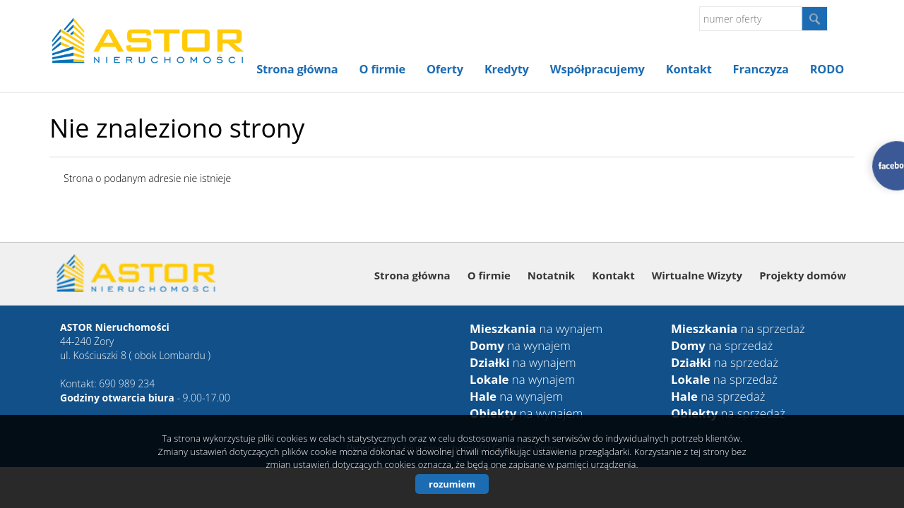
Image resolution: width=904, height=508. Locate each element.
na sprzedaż (738, 328)
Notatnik (551, 275)
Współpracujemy (597, 69)
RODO (827, 69)
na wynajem (536, 328)
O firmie (382, 69)
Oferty (445, 69)
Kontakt (689, 69)
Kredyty (506, 69)
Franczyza (761, 69)
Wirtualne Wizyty (697, 275)
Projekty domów (802, 275)
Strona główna (297, 69)
